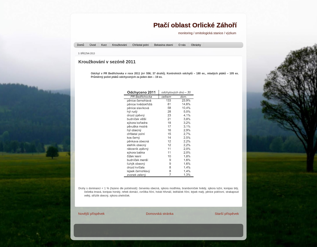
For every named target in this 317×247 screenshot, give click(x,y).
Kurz (104, 45)
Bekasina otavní (163, 45)
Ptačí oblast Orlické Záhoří (195, 25)
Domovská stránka (159, 213)
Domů (80, 45)
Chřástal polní (140, 45)
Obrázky (196, 45)
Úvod (93, 45)
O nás (182, 45)
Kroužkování (119, 45)
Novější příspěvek (91, 213)
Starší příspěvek (227, 213)
